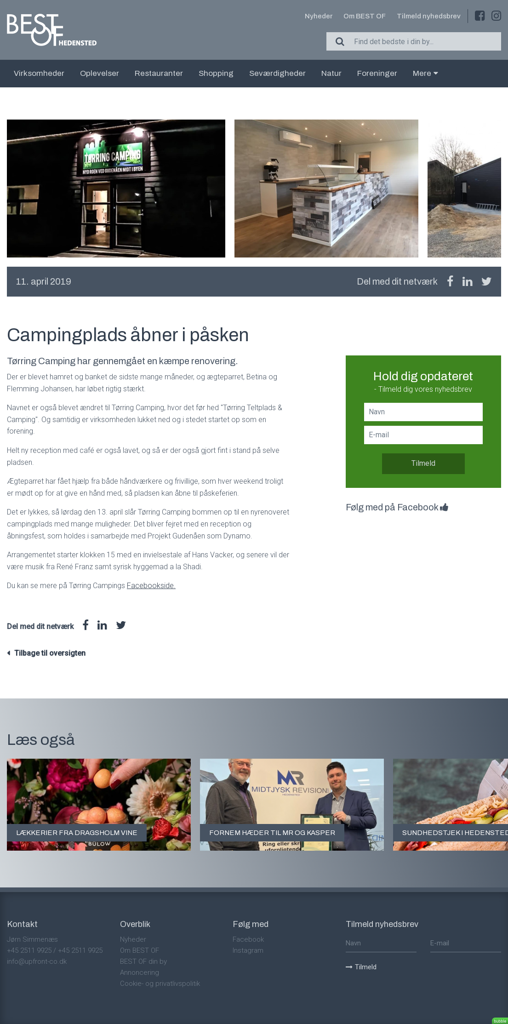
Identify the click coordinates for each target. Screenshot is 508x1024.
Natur (331, 73)
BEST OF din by (143, 961)
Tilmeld (423, 463)
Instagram (248, 950)
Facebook (248, 939)
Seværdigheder (277, 73)
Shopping (216, 73)
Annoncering (139, 972)
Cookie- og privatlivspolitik (160, 983)
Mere (425, 73)
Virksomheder (39, 73)
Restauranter (159, 73)
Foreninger (377, 73)
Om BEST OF (364, 16)
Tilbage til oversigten (50, 653)
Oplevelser (99, 73)
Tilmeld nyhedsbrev (429, 16)
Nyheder (318, 16)
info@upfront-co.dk (37, 961)
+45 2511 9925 (29, 950)
